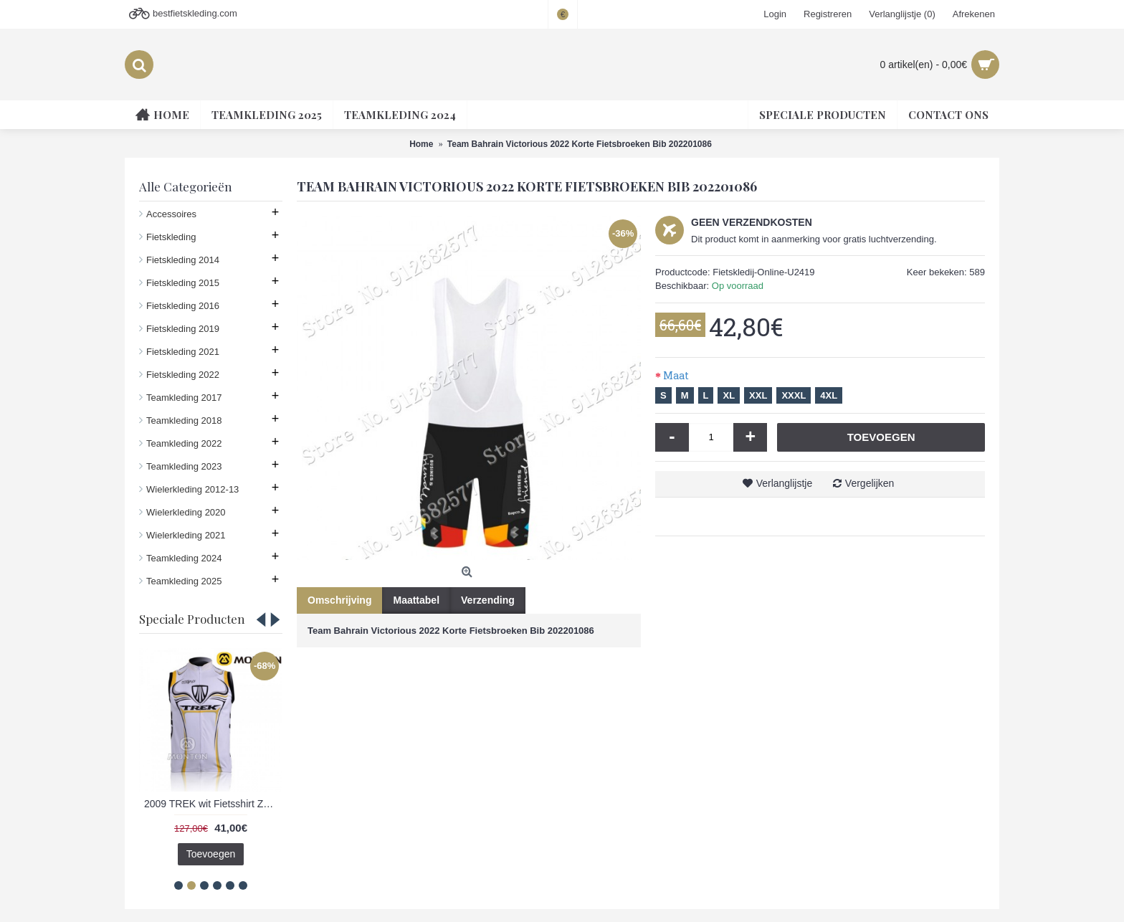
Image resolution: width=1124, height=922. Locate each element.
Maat (676, 375)
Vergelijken (870, 483)
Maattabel (416, 600)
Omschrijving (339, 600)
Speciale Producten (192, 619)
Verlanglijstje (784, 483)
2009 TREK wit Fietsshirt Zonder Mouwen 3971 (213, 803)
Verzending (488, 600)
